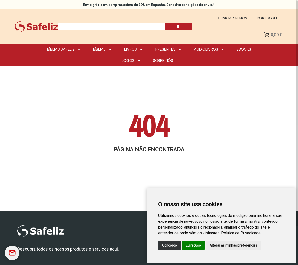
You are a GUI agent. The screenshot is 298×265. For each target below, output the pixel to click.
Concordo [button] (169, 245)
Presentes (168, 49)
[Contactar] (12, 253)
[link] (241, 233)
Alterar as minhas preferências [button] (233, 245)
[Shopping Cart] (266, 34)
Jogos (131, 60)
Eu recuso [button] (193, 245)
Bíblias (102, 49)
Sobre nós (163, 60)
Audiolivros (208, 49)
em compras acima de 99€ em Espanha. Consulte (149, 5)
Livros (133, 49)
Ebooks (244, 49)
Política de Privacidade (241, 233)
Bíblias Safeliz (63, 49)
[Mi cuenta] (232, 18)
